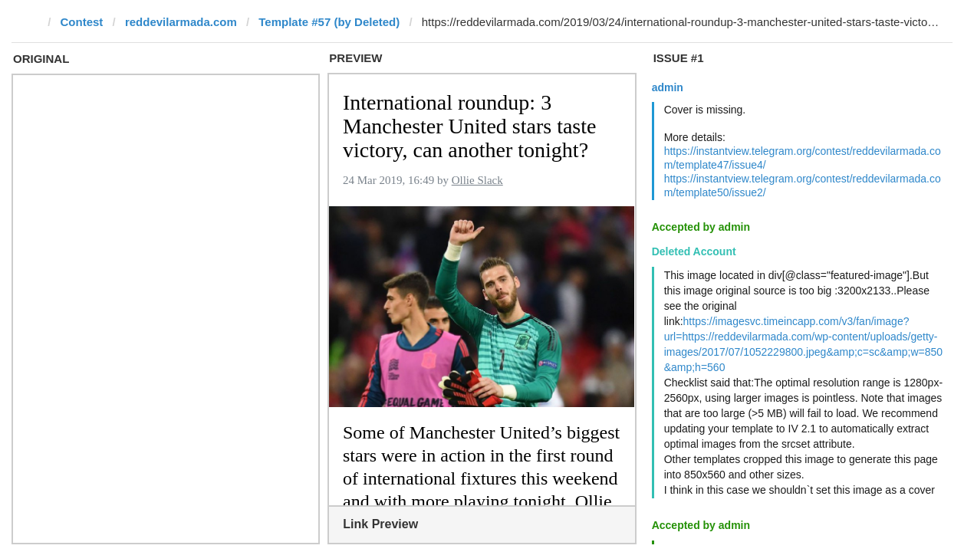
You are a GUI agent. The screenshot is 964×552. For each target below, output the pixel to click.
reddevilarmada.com (181, 21)
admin (667, 87)
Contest (82, 21)
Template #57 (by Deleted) (329, 21)
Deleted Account (694, 251)
